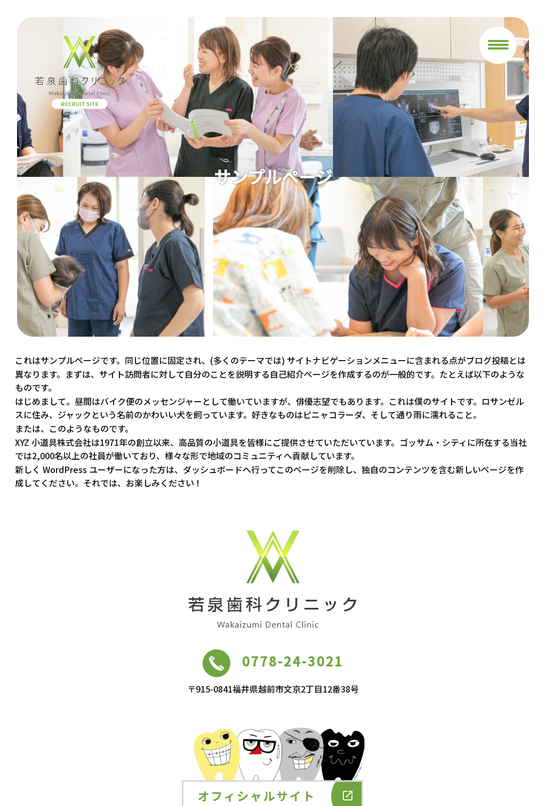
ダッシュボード (213, 469)
